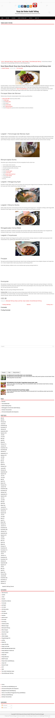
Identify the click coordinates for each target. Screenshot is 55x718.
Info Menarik (4, 613)
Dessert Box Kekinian (6, 600)
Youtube (7, 18)
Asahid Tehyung (5, 68)
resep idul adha (5, 644)
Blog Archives (16, 372)
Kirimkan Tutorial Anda (6, 409)
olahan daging (5, 636)
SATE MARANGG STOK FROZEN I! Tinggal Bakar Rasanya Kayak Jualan (22, 382)
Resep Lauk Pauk (17, 61)
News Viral (4, 634)
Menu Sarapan (5, 629)
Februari (2, 421)
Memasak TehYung (9, 61)
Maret (2, 442)
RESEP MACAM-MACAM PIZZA (8, 648)
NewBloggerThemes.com (45, 715)
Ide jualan (4, 611)
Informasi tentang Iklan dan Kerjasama (10, 411)
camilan (3, 594)
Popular (3, 372)
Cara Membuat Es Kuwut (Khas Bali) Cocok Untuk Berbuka (19, 375)
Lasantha (23, 715)
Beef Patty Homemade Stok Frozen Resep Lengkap (18, 389)
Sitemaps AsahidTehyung (7, 694)
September (3, 431)
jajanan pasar (5, 617)
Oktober (2, 429)
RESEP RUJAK (5, 658)
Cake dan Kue (5, 592)
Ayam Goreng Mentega (22, 88)
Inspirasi (3, 615)
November (3, 427)
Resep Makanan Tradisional (8, 650)
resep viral (4, 662)
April (2, 420)
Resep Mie (4, 654)
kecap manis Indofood (10, 174)
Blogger (42, 714)
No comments (20, 68)
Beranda (28, 304)
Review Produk (5, 665)
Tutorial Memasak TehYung (35, 61)
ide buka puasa (5, 609)
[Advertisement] (27, 48)
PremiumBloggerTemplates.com (32, 715)
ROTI (3, 667)
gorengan (4, 605)
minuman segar (5, 631)
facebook (13, 18)
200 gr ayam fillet (6, 98)
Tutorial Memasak (5, 403)
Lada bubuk (8, 104)
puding (3, 640)
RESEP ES (4, 642)
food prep (4, 603)
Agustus (2, 433)
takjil (3, 669)
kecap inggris (9, 171)
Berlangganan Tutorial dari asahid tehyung (11, 407)
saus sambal (9, 175)
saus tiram (8, 172)
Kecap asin (8, 107)
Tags (9, 372)
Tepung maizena (8, 106)
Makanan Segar (5, 625)
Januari (2, 423)
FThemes (11, 715)
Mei (1, 418)
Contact (31, 18)
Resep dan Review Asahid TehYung (27, 11)
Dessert (3, 598)
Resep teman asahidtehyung (8, 660)
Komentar (4, 707)
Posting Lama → (50, 304)
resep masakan (25, 61)
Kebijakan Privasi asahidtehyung (9, 690)
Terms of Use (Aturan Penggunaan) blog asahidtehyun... (14, 692)
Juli (1, 434)
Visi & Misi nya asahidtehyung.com (9, 686)
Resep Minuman (5, 656)
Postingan (4, 705)
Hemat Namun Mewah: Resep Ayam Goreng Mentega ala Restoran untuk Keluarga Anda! (26, 66)
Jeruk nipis (6, 100)
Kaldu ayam (8, 101)
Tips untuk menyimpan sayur (8, 671)
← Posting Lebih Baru (6, 304)
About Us (37, 18)
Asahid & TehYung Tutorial (8, 586)
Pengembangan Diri (6, 638)
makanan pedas (5, 623)
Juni (2, 436)
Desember (3, 425)
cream (3, 596)
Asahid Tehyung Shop (22, 18)
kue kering (4, 621)
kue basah (4, 619)
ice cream (4, 607)
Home (2, 18)
